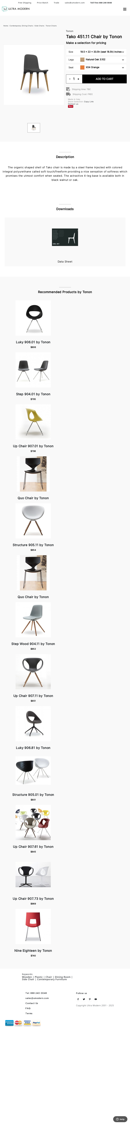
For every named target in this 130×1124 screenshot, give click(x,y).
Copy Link (89, 101)
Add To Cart (104, 79)
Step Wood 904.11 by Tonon (33, 644)
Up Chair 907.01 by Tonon (33, 446)
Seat (96, 67)
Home (5, 26)
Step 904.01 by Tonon (33, 394)
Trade (56, 2)
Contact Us (31, 1003)
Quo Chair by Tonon (33, 498)
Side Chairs (39, 26)
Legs (96, 60)
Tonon (69, 31)
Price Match (42, 2)
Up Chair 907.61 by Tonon (33, 847)
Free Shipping (24, 2)
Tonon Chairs (51, 26)
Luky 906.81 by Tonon (33, 748)
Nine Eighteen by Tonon (33, 951)
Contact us (73, 104)
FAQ (27, 1008)
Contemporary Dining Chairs (21, 26)
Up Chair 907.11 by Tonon (33, 696)
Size (96, 51)
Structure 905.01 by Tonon (33, 795)
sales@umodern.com (75, 2)
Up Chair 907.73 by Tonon (33, 899)
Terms (28, 1014)
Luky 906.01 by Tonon (33, 342)
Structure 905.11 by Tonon (33, 545)
